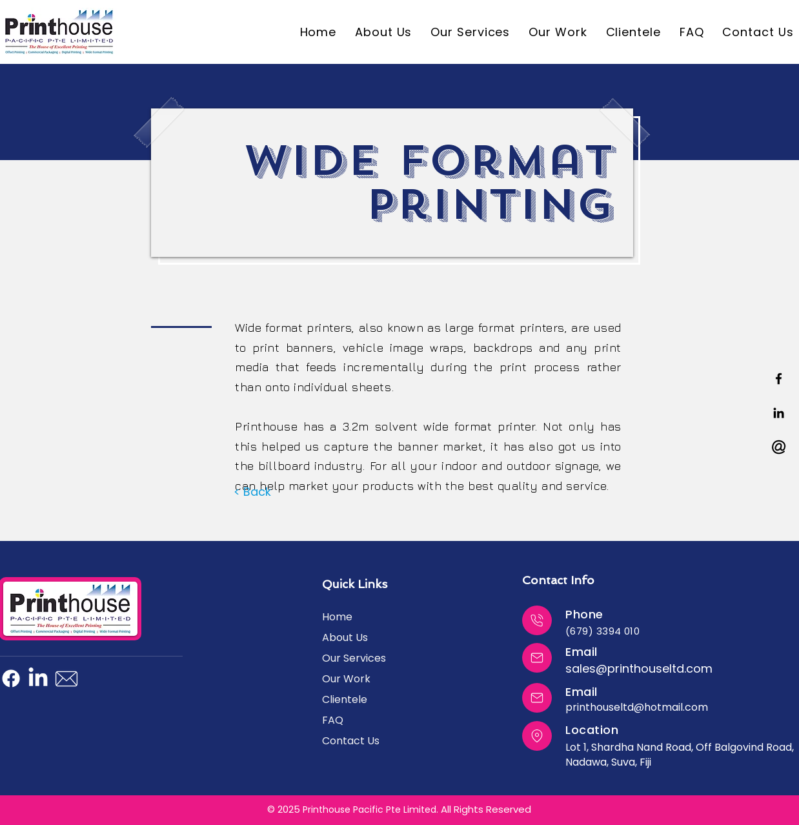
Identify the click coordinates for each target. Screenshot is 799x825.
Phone (584, 614)
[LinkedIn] (38, 678)
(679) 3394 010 (602, 631)
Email (581, 652)
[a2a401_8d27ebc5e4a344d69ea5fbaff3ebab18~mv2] (778, 447)
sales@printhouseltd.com (639, 668)
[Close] (537, 620)
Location (591, 730)
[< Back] (252, 492)
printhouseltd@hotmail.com (636, 707)
